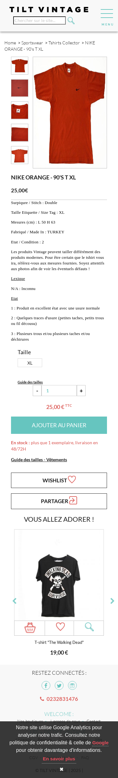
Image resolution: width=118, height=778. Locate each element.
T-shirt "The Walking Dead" (59, 642)
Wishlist (59, 479)
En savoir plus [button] (59, 758)
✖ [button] (61, 769)
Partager (59, 500)
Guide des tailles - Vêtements (39, 459)
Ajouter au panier (59, 425)
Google (100, 742)
